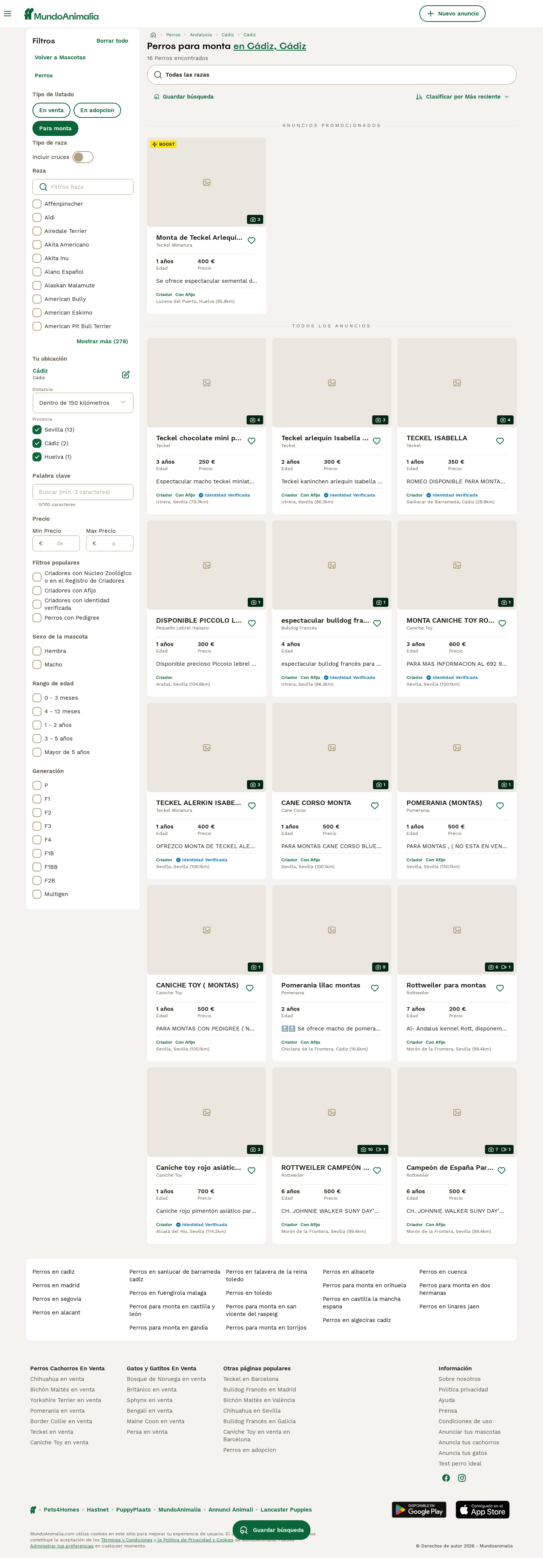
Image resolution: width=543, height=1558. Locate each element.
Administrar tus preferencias (62, 1546)
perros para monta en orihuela (364, 1285)
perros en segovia (56, 1299)
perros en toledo (249, 1293)
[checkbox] (36, 203)
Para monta (55, 128)
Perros (44, 75)
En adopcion (97, 110)
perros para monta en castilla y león (172, 1310)
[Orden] (463, 96)
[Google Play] (419, 1510)
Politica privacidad (463, 1389)
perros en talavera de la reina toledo (266, 1275)
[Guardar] (251, 240)
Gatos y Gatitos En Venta (161, 1368)
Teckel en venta (51, 1431)
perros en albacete (348, 1271)
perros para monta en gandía (168, 1327)
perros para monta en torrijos (266, 1327)
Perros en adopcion (249, 1450)
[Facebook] (446, 1477)
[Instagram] (461, 1477)
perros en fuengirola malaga (167, 1293)
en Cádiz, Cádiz (269, 46)
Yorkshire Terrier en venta (65, 1400)
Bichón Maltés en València (259, 1400)
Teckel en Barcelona (250, 1379)
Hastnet (98, 1509)
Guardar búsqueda (184, 96)
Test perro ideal (460, 1463)
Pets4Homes (61, 1509)
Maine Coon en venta (155, 1421)
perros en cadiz (53, 1271)
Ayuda (447, 1400)
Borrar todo (112, 40)
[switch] (83, 157)
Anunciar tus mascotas (470, 1431)
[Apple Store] (482, 1510)
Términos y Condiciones (126, 1540)
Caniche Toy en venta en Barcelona (256, 1435)
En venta (51, 110)
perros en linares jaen (449, 1306)
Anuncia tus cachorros (469, 1442)
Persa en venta (147, 1431)
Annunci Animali (231, 1509)
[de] (61, 543)
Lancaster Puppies (286, 1509)
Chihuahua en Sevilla (252, 1410)
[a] (115, 543)
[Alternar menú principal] (7, 13)
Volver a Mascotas (60, 57)
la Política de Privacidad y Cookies (194, 1540)
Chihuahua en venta (57, 1379)
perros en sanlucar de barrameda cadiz (174, 1275)
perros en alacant (56, 1312)
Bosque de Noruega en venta (166, 1379)
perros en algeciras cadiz (357, 1320)
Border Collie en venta (61, 1421)
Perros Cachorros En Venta (67, 1368)
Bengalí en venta (149, 1410)
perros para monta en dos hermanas (454, 1289)
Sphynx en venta (149, 1400)
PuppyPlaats (133, 1509)
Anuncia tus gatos (463, 1453)
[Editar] (125, 374)
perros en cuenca (443, 1271)
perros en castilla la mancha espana (361, 1303)
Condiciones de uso (465, 1421)
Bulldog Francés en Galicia (259, 1421)
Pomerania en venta (57, 1410)
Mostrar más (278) (102, 341)
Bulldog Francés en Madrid (259, 1389)
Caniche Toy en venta (59, 1442)
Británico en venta (151, 1389)
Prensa (448, 1410)
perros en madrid (56, 1285)
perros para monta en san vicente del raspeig (261, 1310)
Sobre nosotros (460, 1379)
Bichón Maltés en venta (62, 1389)
